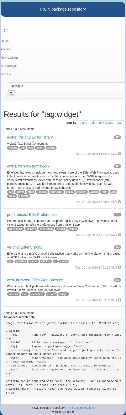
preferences (16, 228)
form (104, 191)
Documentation (83, 407)
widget (51, 147)
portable (21, 261)
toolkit (63, 261)
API (68, 407)
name (83, 122)
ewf (11, 191)
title (93, 122)
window (45, 261)
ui (55, 261)
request (42, 191)
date (119, 122)
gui (23, 147)
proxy (12, 196)
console (31, 228)
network (24, 196)
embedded (37, 294)
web (113, 191)
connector (56, 191)
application (46, 228)
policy (69, 191)
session (81, 191)
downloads (106, 122)
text (30, 147)
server (20, 191)
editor (39, 147)
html (24, 294)
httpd (31, 191)
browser (13, 294)
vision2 (13, 147)
